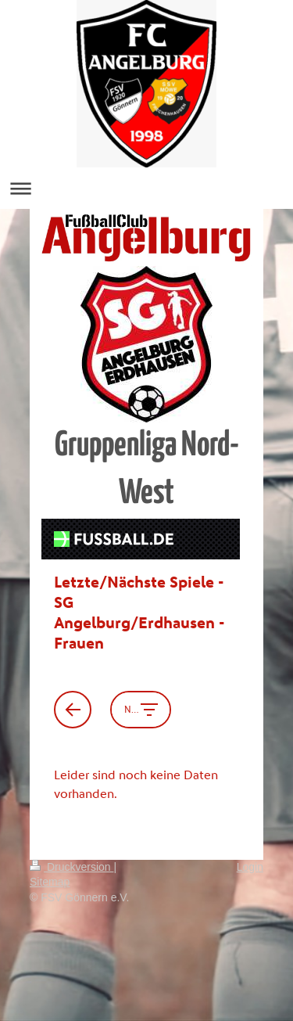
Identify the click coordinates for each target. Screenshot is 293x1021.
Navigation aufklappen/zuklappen (146, 188)
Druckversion (71, 867)
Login (250, 867)
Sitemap (50, 881)
